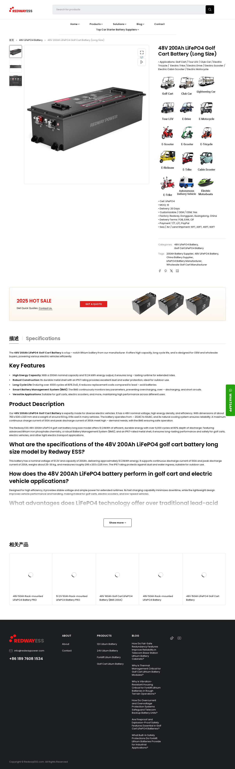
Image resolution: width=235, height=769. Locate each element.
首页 (11, 40)
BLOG (135, 636)
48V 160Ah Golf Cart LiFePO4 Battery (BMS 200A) (116, 598)
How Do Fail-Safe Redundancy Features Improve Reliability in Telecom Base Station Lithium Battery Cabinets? (145, 651)
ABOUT (66, 636)
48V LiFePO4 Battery (31, 40)
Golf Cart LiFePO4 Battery (189, 248)
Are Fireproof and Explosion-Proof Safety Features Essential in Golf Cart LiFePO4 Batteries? (146, 724)
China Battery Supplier (180, 257)
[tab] (15, 340)
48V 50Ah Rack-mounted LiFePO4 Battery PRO (28, 598)
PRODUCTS (104, 636)
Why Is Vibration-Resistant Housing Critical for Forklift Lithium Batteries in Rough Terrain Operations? (146, 688)
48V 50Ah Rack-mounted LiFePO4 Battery (158, 598)
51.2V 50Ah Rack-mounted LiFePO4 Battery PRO (71, 598)
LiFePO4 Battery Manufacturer (184, 261)
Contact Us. (45, 308)
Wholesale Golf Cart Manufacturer (187, 264)
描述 (14, 338)
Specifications (43, 338)
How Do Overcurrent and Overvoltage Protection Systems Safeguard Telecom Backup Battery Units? (145, 707)
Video (141, 62)
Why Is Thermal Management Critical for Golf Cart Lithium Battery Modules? (146, 670)
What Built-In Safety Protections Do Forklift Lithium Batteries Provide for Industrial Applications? (146, 741)
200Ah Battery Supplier (180, 253)
